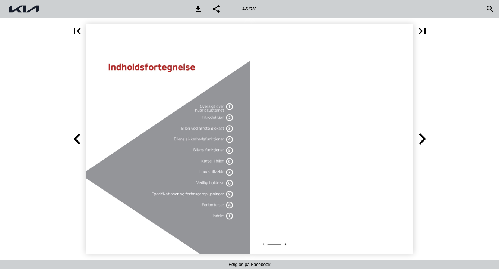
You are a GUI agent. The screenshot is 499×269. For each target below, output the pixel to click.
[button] (198, 9)
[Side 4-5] (249, 9)
